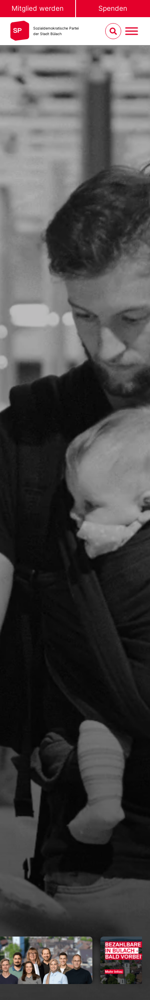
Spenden (112, 8)
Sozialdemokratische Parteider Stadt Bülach (56, 31)
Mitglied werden (38, 8)
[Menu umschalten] (131, 31)
